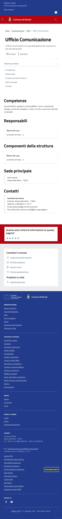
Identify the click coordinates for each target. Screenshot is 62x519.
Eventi (6, 421)
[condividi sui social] (10, 54)
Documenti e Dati (10, 328)
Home (7, 31)
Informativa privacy (10, 476)
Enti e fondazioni (10, 318)
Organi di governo (10, 308)
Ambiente (7, 343)
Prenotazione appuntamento (14, 459)
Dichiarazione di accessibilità (13, 486)
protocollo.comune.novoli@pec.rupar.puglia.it (23, 449)
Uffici (28, 31)
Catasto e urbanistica (11, 357)
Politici (6, 321)
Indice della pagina (31, 64)
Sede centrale (12, 177)
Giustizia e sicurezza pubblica (14, 367)
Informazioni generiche (12, 424)
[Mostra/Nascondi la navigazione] (2, 19)
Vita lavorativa (9, 387)
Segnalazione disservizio (12, 462)
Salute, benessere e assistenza (14, 377)
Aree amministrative (11, 311)
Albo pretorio (9, 9)
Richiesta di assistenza (12, 466)
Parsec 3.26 (15, 511)
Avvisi (6, 406)
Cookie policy (8, 479)
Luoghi (6, 418)
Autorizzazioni (9, 353)
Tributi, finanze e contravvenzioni (15, 380)
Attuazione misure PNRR (12, 489)
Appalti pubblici (9, 350)
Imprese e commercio (11, 370)
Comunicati (8, 402)
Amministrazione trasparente (15, 5)
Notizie (6, 399)
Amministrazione (18, 31)
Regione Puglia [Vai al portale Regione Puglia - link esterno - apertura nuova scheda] (10, 3)
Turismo (6, 384)
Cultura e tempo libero (11, 360)
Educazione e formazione (12, 363)
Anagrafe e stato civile (12, 347)
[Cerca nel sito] (55, 19)
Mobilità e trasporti (10, 374)
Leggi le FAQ (8, 456)
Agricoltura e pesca (10, 340)
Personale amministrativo (13, 325)
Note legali (8, 482)
